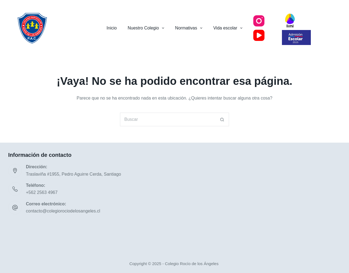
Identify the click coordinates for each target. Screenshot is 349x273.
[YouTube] (258, 35)
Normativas (189, 28)
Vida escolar (229, 28)
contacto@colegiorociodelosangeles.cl (63, 211)
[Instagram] (258, 20)
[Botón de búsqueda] (222, 119)
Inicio (112, 28)
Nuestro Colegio (147, 28)
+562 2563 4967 (42, 192)
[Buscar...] (167, 119)
